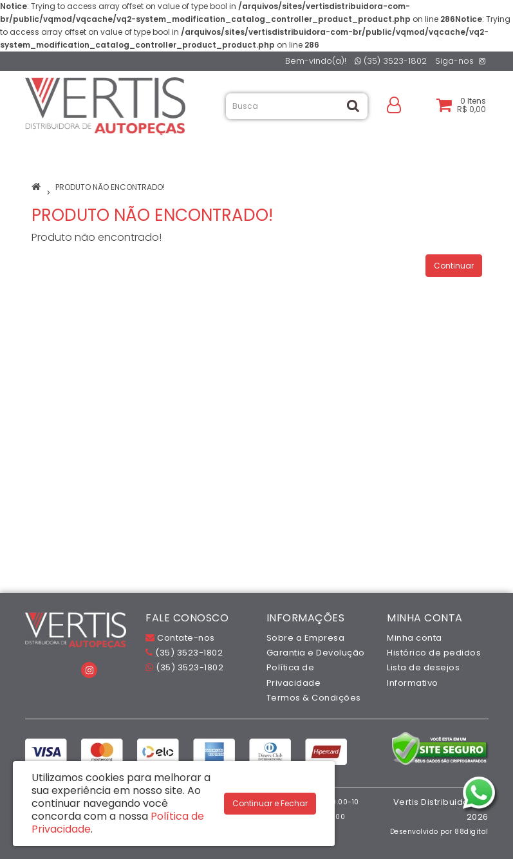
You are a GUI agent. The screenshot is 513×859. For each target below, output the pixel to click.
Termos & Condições (313, 698)
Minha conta (414, 638)
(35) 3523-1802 (391, 61)
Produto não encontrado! (110, 187)
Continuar (454, 265)
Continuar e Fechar (270, 803)
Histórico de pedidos (434, 653)
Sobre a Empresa (305, 638)
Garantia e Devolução (315, 653)
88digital (471, 831)
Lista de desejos (423, 667)
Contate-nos (180, 638)
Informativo (412, 683)
